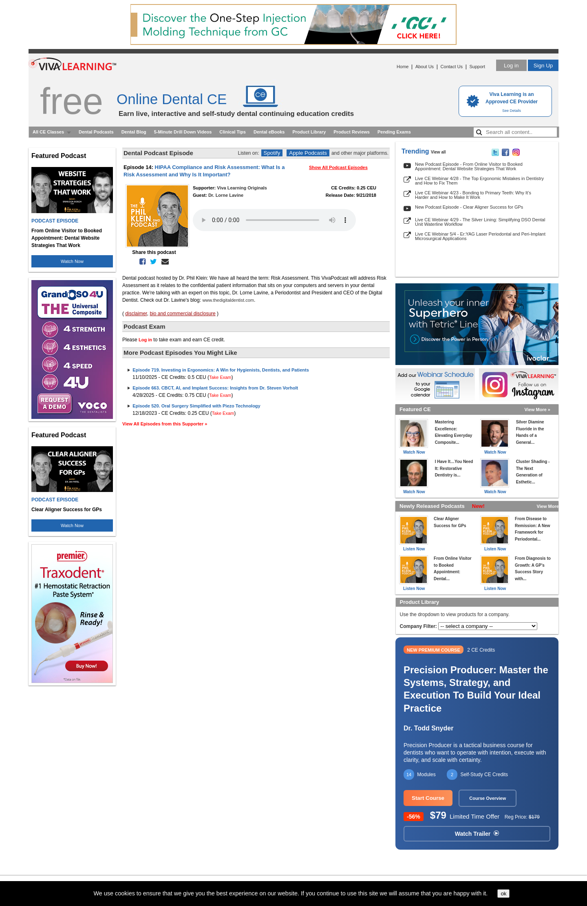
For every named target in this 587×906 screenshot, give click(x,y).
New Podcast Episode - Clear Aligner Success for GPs (469, 207)
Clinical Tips (232, 131)
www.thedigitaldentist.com (228, 300)
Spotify (272, 153)
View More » (537, 409)
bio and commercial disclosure (182, 313)
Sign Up (543, 65)
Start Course (428, 798)
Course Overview (487, 798)
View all (438, 152)
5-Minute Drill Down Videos (183, 131)
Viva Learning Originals (242, 187)
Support (477, 66)
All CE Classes (48, 131)
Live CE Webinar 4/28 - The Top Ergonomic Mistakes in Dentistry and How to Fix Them (479, 180)
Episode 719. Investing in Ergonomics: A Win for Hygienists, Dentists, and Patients (220, 369)
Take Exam (220, 377)
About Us (424, 66)
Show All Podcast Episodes (338, 167)
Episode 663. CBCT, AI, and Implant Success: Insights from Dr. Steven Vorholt (215, 387)
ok (503, 893)
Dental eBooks (269, 131)
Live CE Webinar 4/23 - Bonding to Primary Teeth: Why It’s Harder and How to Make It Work (473, 195)
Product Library (309, 131)
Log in (511, 65)
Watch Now (72, 261)
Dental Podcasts (96, 131)
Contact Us (452, 66)
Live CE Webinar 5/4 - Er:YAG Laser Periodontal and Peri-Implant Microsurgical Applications (480, 236)
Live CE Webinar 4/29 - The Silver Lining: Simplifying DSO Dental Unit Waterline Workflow (480, 222)
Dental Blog (133, 131)
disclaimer (136, 313)
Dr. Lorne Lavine (225, 195)
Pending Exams (394, 131)
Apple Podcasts (308, 153)
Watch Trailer (477, 833)
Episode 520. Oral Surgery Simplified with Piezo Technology (196, 405)
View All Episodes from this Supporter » (164, 423)
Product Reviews (351, 131)
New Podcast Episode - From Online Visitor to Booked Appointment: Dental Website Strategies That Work (469, 166)
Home (402, 66)
